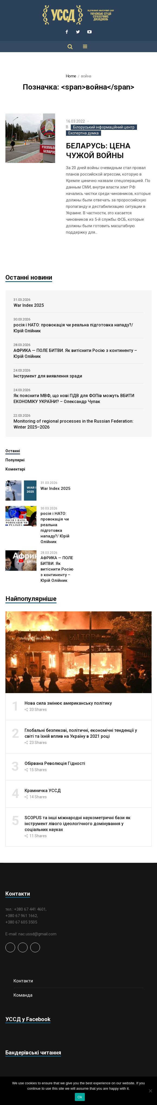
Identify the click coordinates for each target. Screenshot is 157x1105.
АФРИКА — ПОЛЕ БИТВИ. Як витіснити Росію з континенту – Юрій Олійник (75, 353)
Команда (23, 995)
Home (71, 76)
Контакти (23, 980)
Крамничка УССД (43, 790)
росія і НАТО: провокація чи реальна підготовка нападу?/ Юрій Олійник (73, 327)
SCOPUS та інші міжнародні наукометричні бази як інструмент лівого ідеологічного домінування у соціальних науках (78, 823)
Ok (80, 1097)
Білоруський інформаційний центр (104, 127)
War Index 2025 (29, 305)
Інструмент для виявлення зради (48, 376)
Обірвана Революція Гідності (55, 763)
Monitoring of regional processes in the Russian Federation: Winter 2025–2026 (73, 424)
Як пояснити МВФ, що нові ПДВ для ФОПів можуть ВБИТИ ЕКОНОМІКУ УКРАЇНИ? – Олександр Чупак (74, 398)
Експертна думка (83, 133)
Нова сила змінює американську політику (68, 703)
